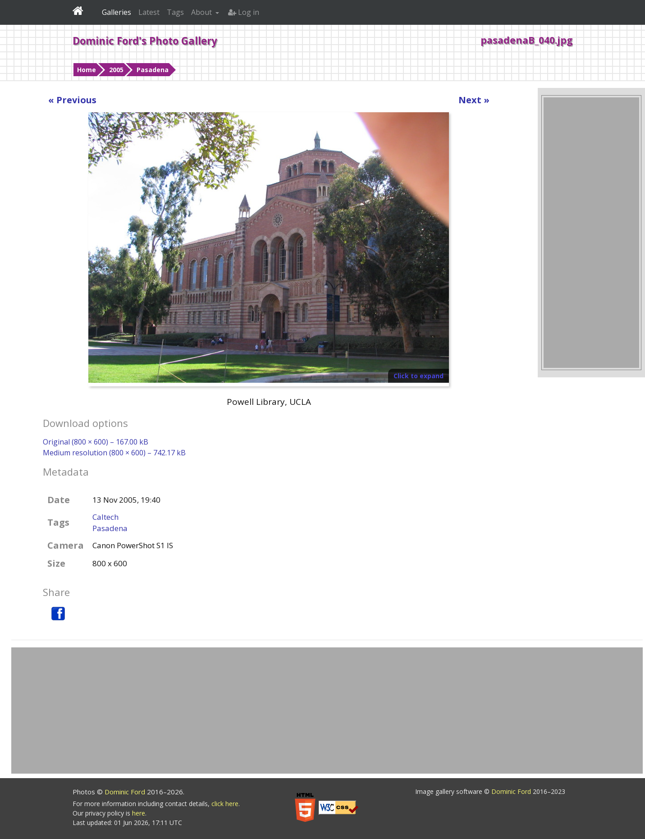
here (138, 813)
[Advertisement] (591, 232)
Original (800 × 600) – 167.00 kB (95, 442)
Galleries (116, 12)
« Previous (72, 100)
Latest (149, 12)
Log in (243, 12)
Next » (473, 100)
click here (224, 803)
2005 (116, 69)
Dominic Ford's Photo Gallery (145, 40)
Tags (175, 12)
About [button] (202, 12)
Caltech (105, 517)
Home (86, 69)
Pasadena (153, 69)
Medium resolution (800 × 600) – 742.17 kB (114, 453)
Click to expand (418, 375)
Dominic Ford (126, 791)
